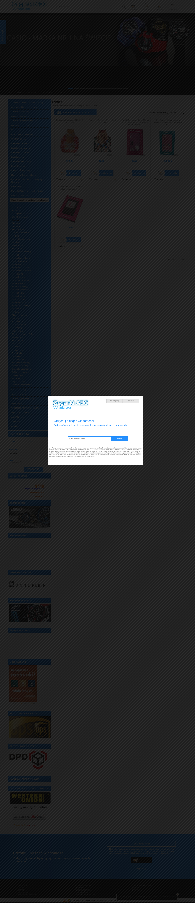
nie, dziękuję (116, 422)
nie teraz (133, 422)
